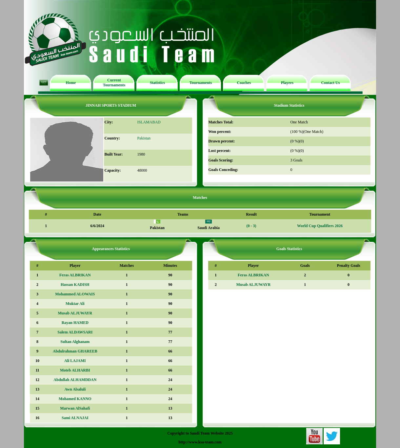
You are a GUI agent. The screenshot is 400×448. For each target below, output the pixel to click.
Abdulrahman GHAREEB (75, 351)
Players (287, 82)
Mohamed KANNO (75, 398)
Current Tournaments (114, 82)
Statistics (157, 82)
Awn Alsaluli (75, 389)
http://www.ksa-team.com (199, 442)
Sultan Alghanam (75, 341)
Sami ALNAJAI (75, 418)
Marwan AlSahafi (75, 408)
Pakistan (143, 138)
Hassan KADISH (75, 284)
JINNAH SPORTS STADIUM (111, 105)
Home (71, 82)
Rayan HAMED (75, 322)
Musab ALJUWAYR (75, 313)
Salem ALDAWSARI (74, 332)
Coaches (244, 82)
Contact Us (330, 82)
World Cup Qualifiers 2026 (320, 226)
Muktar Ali (75, 303)
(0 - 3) (251, 226)
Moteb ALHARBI (75, 370)
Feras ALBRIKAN (75, 275)
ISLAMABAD (148, 122)
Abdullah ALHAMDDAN (74, 379)
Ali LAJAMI (75, 360)
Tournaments (201, 82)
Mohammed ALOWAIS (75, 294)
